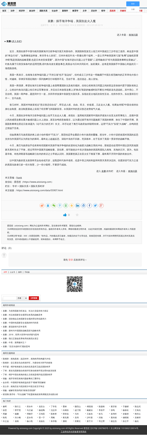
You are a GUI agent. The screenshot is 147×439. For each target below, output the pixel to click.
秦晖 (5, 406)
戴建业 (90, 410)
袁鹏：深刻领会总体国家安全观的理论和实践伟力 (24, 318)
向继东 (66, 410)
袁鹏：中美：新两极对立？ (15, 342)
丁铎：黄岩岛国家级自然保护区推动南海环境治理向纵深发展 (29, 370)
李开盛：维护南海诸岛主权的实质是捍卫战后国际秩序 (26, 366)
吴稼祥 (138, 417)
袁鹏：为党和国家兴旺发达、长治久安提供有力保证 (25, 310)
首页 (4, 10)
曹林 (65, 406)
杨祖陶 (42, 410)
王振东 (90, 413)
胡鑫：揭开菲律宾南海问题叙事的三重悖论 (21, 378)
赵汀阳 (78, 410)
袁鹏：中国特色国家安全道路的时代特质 (20, 322)
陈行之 (18, 406)
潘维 (65, 421)
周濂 (5, 413)
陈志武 (138, 406)
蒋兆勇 (66, 417)
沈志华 (54, 410)
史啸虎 (126, 413)
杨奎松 (126, 410)
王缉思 (42, 413)
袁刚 (17, 421)
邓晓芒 (30, 413)
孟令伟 (30, 417)
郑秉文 (78, 421)
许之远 (6, 421)
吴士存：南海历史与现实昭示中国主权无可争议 (23, 386)
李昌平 (102, 410)
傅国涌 (90, 406)
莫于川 (90, 421)
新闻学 (65, 10)
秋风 (5, 417)
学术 (14, 186)
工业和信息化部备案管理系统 (73, 431)
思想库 (113, 10)
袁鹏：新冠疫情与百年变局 (15, 326)
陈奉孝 (54, 413)
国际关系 (43, 10)
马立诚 (30, 410)
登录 (70, 259)
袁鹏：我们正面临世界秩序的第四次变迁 (20, 338)
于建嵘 (126, 406)
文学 (85, 10)
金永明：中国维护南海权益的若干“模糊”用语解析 (24, 382)
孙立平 (126, 421)
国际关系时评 (37, 186)
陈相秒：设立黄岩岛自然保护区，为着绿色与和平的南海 (27, 362)
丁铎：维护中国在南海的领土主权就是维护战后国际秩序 (27, 374)
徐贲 (5, 410)
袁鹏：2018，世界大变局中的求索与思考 (21, 334)
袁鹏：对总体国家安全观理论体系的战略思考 (22, 314)
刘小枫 (18, 417)
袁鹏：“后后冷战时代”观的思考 (16, 346)
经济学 (22, 10)
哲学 (103, 10)
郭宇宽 (18, 410)
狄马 (101, 413)
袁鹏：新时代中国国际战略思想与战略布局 (21, 330)
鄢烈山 (78, 406)
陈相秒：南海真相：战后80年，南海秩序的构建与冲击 (27, 358)
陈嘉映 (102, 406)
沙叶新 (90, 417)
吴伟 (77, 417)
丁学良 (54, 406)
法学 (13, 10)
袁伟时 (114, 413)
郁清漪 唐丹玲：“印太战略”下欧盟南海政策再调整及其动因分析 (30, 394)
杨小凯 (30, 421)
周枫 (53, 417)
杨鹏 (17, 413)
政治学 (32, 10)
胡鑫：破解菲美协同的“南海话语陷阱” (19, 390)
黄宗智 (114, 406)
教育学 (75, 10)
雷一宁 (42, 417)
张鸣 (113, 410)
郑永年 (30, 406)
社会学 (55, 10)
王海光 (138, 410)
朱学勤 (54, 421)
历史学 (94, 10)
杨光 (137, 421)
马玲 (77, 413)
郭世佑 (66, 413)
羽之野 (102, 421)
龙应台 (42, 406)
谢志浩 (114, 421)
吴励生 (42, 421)
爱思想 (9, 4)
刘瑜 (101, 417)
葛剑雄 (114, 417)
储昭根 (126, 417)
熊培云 (138, 413)
